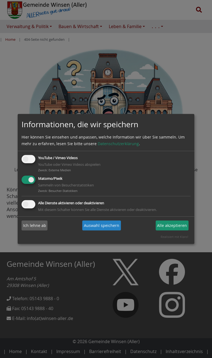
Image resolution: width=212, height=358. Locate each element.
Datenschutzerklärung (118, 143)
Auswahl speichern (101, 225)
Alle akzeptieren (172, 225)
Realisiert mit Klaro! (174, 237)
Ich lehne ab (34, 225)
